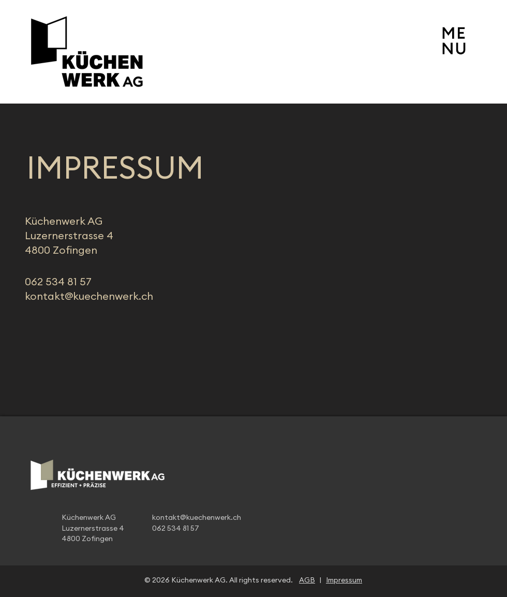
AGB (307, 580)
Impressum (344, 580)
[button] (454, 40)
